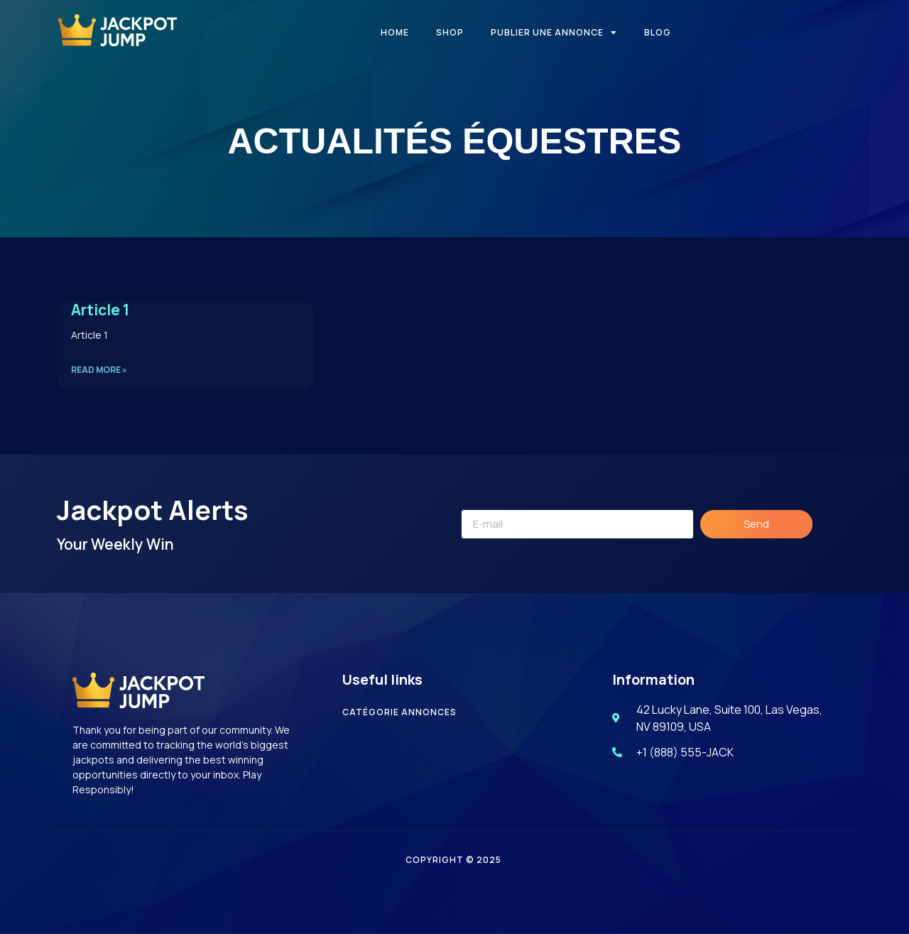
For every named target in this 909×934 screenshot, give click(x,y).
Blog (657, 32)
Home (395, 32)
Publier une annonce (554, 32)
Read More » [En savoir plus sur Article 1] (99, 370)
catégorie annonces (399, 712)
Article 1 (100, 310)
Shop (450, 32)
